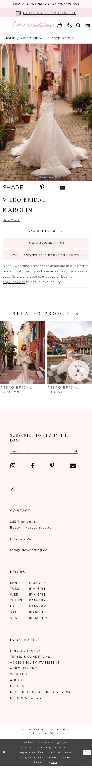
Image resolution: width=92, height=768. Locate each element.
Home (10, 38)
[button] (59, 25)
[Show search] (78, 25)
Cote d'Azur (62, 38)
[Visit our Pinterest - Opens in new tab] (52, 467)
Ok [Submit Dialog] (87, 754)
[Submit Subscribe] (74, 453)
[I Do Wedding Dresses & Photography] (32, 25)
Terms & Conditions (30, 658)
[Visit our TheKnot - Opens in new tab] (13, 490)
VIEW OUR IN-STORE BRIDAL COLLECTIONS (46, 4)
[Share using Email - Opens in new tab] (62, 187)
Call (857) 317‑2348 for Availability (46, 257)
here (54, 764)
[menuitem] (59, 25)
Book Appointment (46, 244)
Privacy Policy (25, 653)
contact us (47, 278)
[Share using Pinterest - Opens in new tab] (42, 187)
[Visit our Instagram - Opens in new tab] (13, 467)
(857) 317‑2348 (23, 541)
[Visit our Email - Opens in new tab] (73, 467)
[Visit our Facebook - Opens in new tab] (33, 467)
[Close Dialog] (4, 754)
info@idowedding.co (28, 552)
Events (17, 688)
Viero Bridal (33, 38)
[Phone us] (69, 25)
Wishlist (19, 676)
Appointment (23, 670)
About (16, 682)
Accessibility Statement (35, 664)
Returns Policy (26, 699)
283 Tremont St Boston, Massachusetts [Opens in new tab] (30, 526)
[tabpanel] (46, 112)
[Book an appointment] (46, 13)
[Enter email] (45, 453)
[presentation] (22, 354)
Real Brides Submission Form (40, 694)
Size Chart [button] (11, 220)
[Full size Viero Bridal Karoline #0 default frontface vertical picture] (46, 112)
